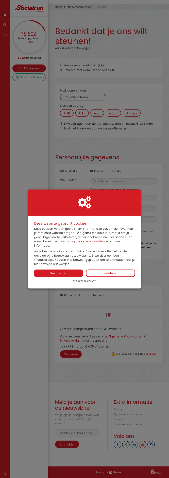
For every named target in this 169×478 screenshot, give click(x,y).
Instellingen (111, 273)
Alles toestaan (59, 273)
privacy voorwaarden (89, 241)
